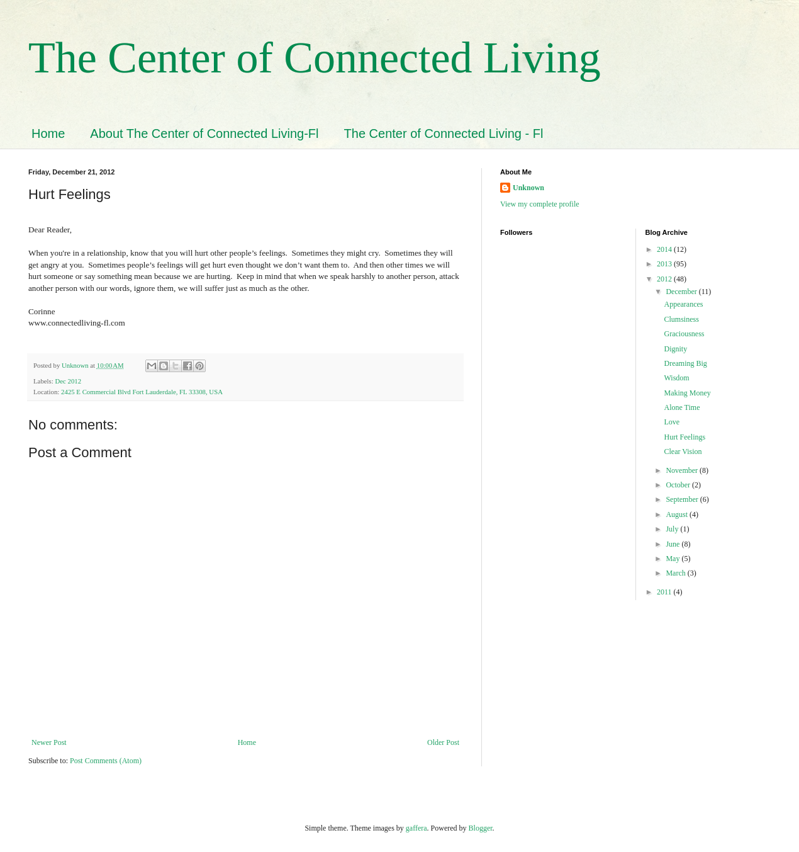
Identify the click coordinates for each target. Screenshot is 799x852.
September (683, 499)
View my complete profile (539, 204)
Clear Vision (682, 451)
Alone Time (682, 407)
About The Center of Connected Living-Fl (204, 133)
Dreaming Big (685, 363)
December (682, 291)
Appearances (683, 304)
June (673, 544)
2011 (665, 592)
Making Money (687, 393)
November (683, 470)
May (673, 558)
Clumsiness (681, 319)
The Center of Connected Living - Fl (444, 133)
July (673, 529)
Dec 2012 (68, 381)
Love (671, 421)
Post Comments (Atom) (106, 760)
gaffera (416, 828)
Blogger (481, 828)
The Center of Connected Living (314, 57)
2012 (665, 279)
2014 (665, 249)
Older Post (443, 742)
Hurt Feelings (684, 437)
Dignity (675, 348)
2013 (665, 263)
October (679, 484)
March (676, 573)
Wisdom (676, 377)
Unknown (528, 187)
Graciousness (684, 333)
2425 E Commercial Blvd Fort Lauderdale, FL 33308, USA (142, 391)
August (678, 514)
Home (48, 133)
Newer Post (49, 742)
